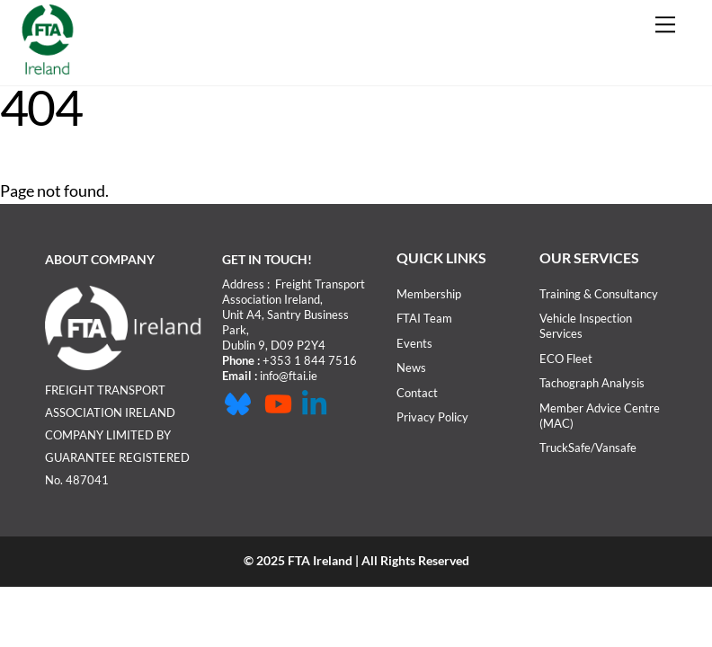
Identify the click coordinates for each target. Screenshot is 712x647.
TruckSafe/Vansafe (587, 447)
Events (414, 343)
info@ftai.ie (288, 375)
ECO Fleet (565, 358)
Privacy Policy (432, 417)
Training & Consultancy (598, 294)
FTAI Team (424, 318)
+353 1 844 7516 (310, 360)
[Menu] (665, 23)
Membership (428, 294)
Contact (417, 393)
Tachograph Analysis (592, 383)
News (411, 367)
